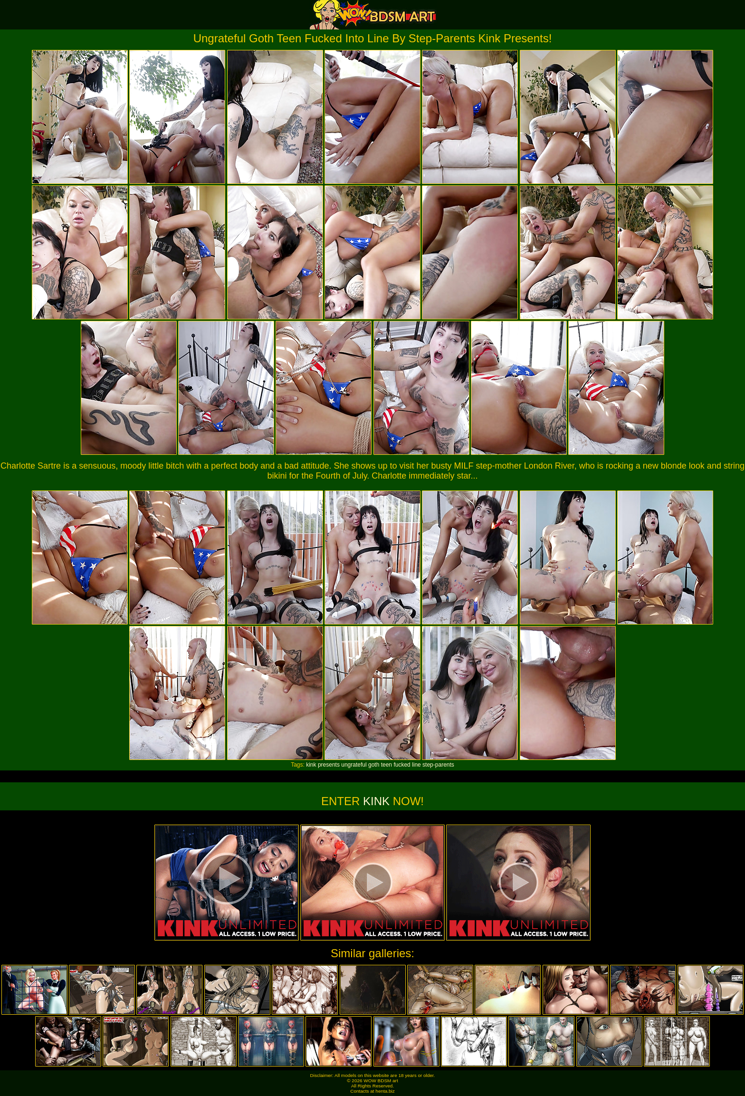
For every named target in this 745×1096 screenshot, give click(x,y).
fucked (401, 764)
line (416, 764)
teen (386, 764)
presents (329, 764)
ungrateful (353, 764)
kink (311, 764)
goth (373, 764)
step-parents (438, 764)
